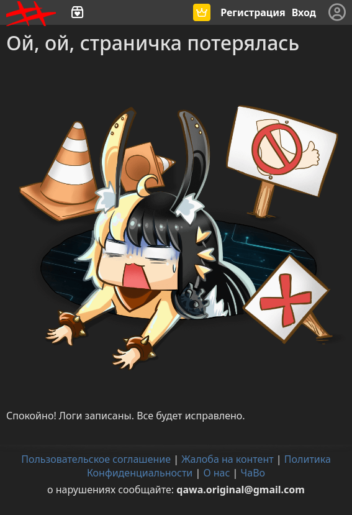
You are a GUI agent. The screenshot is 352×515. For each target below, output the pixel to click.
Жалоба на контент (227, 459)
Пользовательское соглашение (96, 459)
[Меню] (337, 12)
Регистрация (253, 12)
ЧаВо (253, 473)
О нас (216, 473)
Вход (304, 12)
